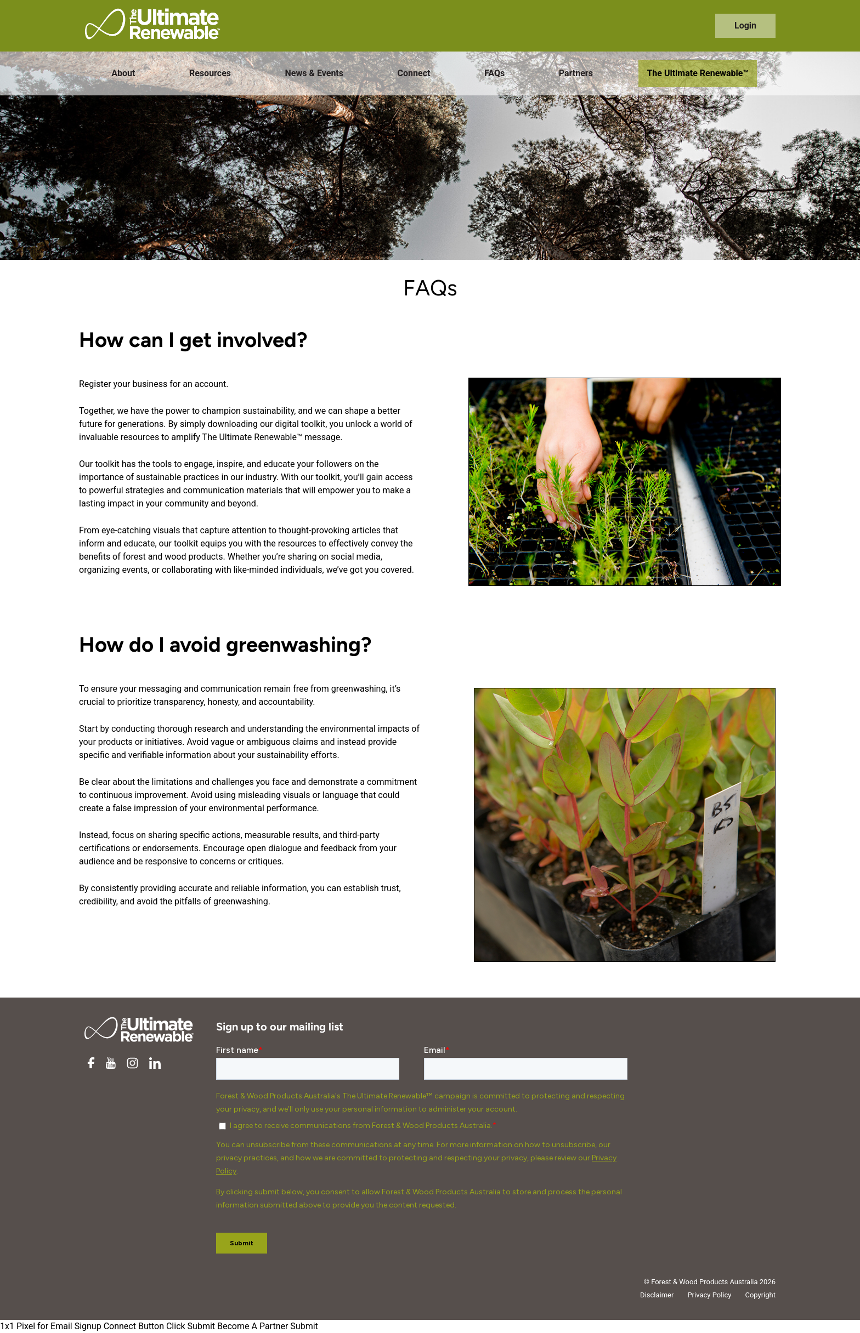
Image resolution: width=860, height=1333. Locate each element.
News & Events (314, 73)
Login (745, 25)
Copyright (760, 1295)
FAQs (494, 73)
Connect (414, 73)
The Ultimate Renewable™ (697, 73)
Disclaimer (657, 1295)
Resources (210, 73)
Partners (576, 73)
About (123, 73)
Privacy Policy (709, 1295)
